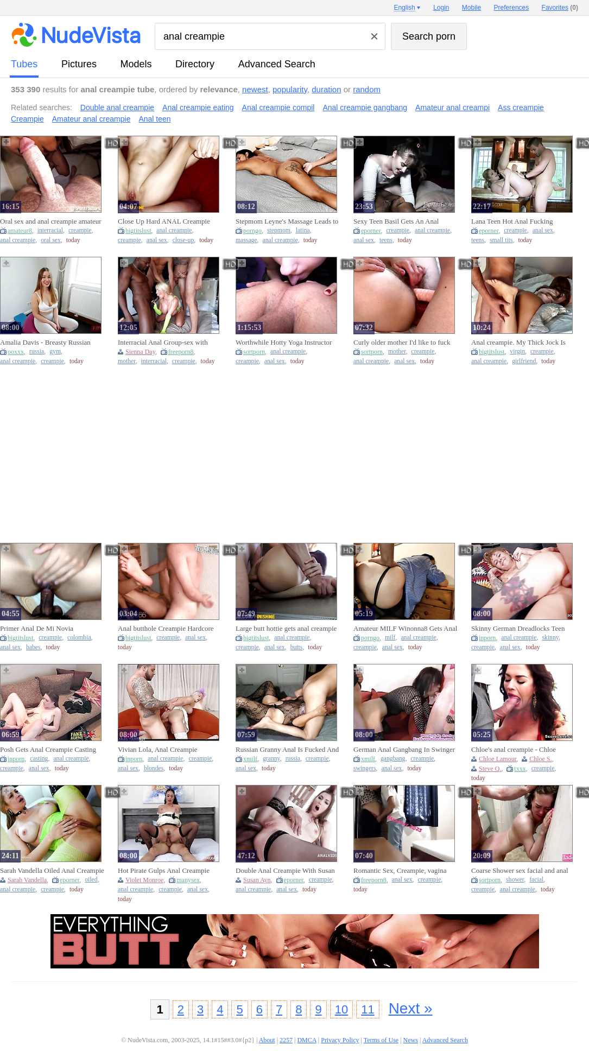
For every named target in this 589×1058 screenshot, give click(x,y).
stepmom (278, 230)
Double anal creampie (117, 107)
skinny (550, 637)
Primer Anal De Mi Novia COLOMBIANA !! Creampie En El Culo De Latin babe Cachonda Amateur (50, 628)
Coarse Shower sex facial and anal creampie (519, 870)
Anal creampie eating (198, 107)
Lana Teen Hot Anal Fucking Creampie (512, 221)
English (404, 7)
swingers (364, 768)
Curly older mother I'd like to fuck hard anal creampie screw (402, 342)
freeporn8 (181, 352)
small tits (501, 240)
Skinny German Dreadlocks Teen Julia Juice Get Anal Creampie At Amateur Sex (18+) (518, 628)
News (410, 1040)
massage (246, 240)
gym (55, 351)
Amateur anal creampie (91, 119)
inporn (487, 638)
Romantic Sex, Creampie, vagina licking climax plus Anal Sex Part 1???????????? (400, 870)
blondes (153, 768)
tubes (24, 64)
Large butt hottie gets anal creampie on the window (286, 628)
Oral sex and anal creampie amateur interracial (51, 221)
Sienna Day (140, 352)
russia (36, 351)
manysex (188, 880)
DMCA (306, 1040)
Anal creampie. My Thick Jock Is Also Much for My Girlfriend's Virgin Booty (524, 342)
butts (296, 647)
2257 (286, 1040)
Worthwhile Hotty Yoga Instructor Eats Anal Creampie (284, 342)
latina (303, 230)
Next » (411, 1008)
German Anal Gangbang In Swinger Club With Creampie (404, 749)
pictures (79, 64)
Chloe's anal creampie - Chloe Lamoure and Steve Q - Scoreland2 (521, 749)
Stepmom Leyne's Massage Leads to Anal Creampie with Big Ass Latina (287, 221)
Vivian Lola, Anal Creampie (158, 749)
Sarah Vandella (27, 880)
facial (536, 879)
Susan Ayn (257, 880)
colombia (79, 637)
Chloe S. (540, 759)
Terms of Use (381, 1040)
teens (385, 240)
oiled (91, 879)
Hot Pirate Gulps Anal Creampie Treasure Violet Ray (164, 870)
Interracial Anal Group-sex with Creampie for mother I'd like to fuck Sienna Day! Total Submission (169, 342)
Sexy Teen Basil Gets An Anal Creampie (396, 221)
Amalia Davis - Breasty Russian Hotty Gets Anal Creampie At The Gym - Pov (48, 342)
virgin (517, 351)
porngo (252, 231)
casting (39, 758)
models (136, 64)
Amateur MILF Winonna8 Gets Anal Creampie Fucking (405, 628)
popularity (290, 89)
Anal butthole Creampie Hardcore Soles (166, 628)
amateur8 (20, 231)
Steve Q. (490, 768)
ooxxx (16, 352)
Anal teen (154, 119)
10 (341, 1009)
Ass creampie (521, 107)
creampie (80, 230)
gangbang (393, 758)
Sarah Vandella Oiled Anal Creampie (52, 870)
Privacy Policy (340, 1040)
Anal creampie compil (278, 107)
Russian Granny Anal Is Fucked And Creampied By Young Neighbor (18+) (289, 749)
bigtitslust (138, 231)
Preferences (511, 7)
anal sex (157, 240)
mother (127, 361)
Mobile (471, 7)
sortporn (254, 352)
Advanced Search (276, 64)
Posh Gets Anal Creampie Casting (48, 749)
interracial (50, 230)
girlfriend (524, 361)
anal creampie (17, 240)
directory (194, 64)
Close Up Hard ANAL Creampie (164, 221)
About (267, 1040)
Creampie (27, 119)
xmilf (250, 759)
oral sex (51, 240)
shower (515, 879)
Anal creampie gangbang (364, 107)
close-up (183, 240)
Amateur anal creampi (452, 107)
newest (255, 89)
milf (390, 637)
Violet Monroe (144, 880)
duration (326, 89)
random (367, 89)
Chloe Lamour (497, 759)
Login (441, 7)
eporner (371, 231)
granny (271, 758)
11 (367, 1009)
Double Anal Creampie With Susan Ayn (285, 870)
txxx (519, 768)
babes (33, 647)
